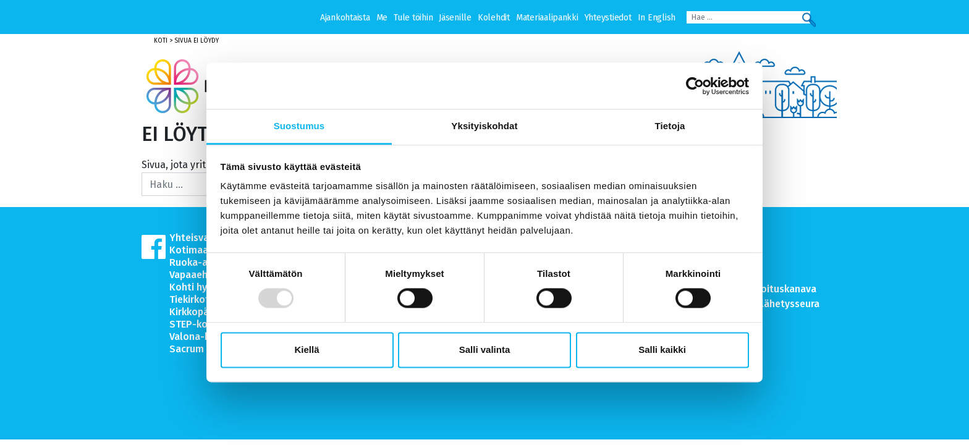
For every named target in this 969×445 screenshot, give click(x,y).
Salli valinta (484, 349)
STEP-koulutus (203, 324)
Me (381, 17)
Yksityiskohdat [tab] (484, 126)
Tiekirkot (189, 299)
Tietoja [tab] (670, 126)
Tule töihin (413, 17)
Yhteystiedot (608, 17)
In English (656, 17)
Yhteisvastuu (199, 238)
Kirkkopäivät (197, 312)
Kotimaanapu (200, 250)
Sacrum (186, 349)
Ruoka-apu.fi (198, 262)
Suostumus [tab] (299, 126)
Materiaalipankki (547, 17)
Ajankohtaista (345, 17)
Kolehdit (494, 17)
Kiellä (306, 349)
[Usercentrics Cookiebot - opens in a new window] (695, 86)
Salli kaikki (662, 349)
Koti (160, 40)
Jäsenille (455, 17)
